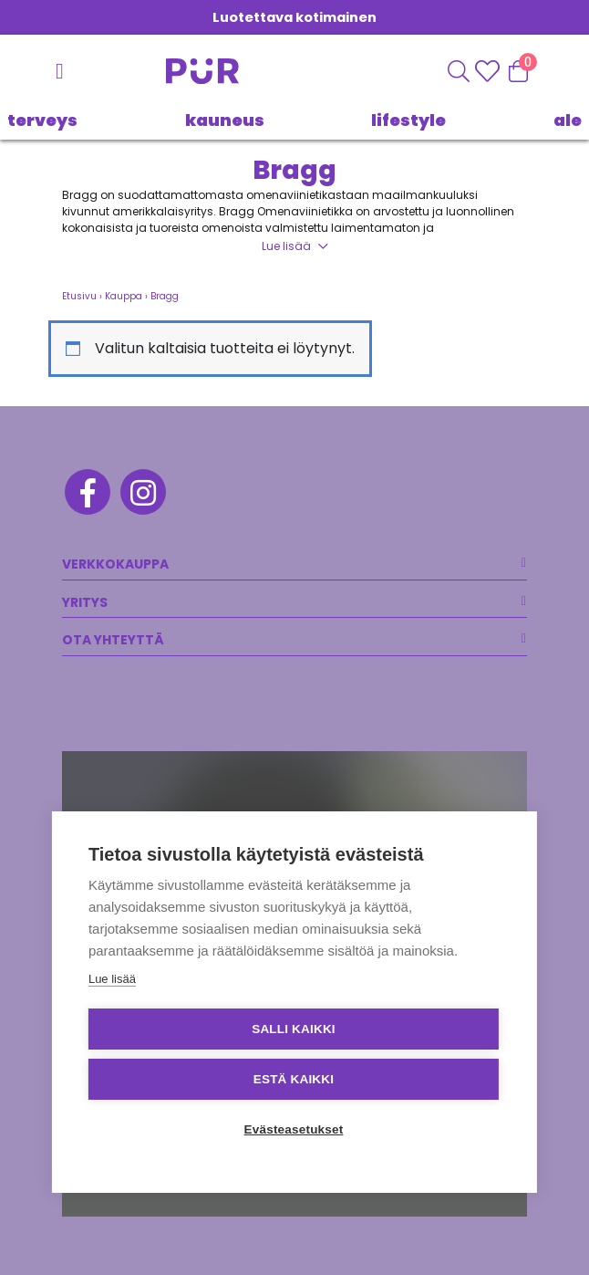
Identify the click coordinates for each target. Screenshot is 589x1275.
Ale (567, 120)
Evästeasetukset (294, 1129)
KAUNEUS (224, 120)
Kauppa (123, 296)
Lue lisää (286, 246)
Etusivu (79, 296)
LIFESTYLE (408, 120)
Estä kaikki (293, 1079)
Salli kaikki (294, 1029)
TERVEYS (42, 120)
